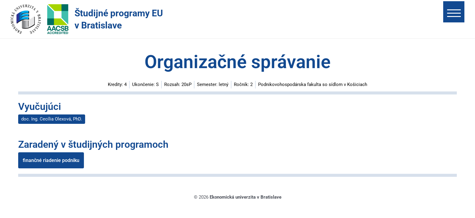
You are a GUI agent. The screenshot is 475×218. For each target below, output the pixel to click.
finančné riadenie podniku (51, 161)
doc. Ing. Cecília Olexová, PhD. (51, 119)
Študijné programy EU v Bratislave (119, 19)
